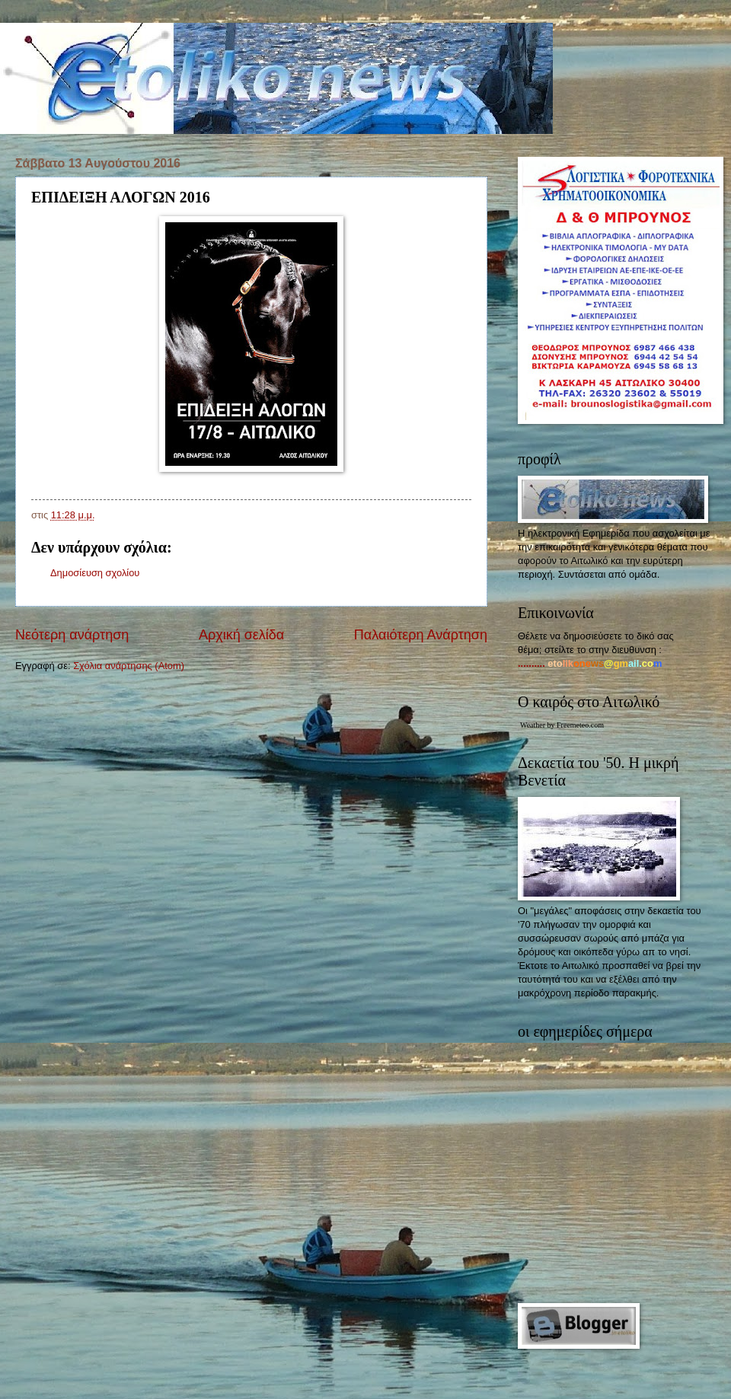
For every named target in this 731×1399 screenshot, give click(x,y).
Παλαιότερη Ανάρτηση (420, 634)
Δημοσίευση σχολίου (94, 572)
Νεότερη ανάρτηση (72, 634)
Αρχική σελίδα (241, 634)
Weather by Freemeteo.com (562, 725)
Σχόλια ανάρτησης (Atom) (128, 665)
